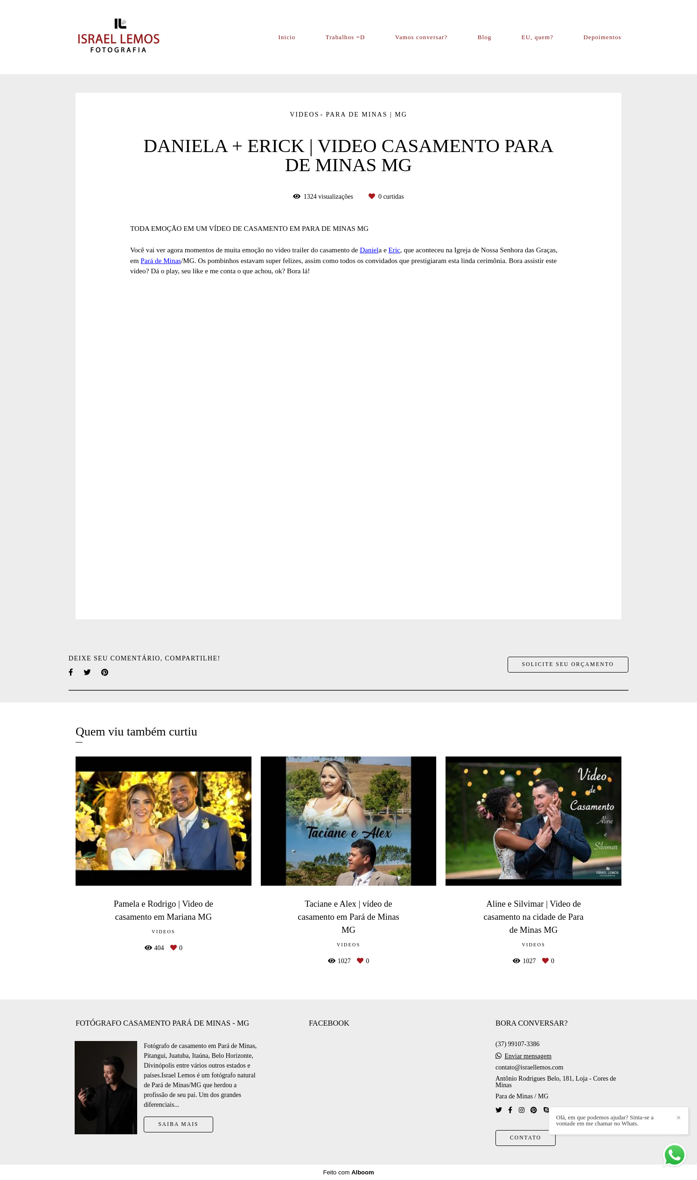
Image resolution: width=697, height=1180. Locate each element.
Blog (485, 37)
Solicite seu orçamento (568, 664)
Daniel (369, 249)
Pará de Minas (160, 260)
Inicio (287, 37)
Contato (525, 1138)
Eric (394, 249)
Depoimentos (602, 37)
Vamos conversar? (421, 37)
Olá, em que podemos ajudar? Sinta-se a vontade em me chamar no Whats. (605, 1120)
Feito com (348, 1172)
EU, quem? (537, 37)
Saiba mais (178, 1124)
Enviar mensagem (527, 1056)
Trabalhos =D (345, 37)
